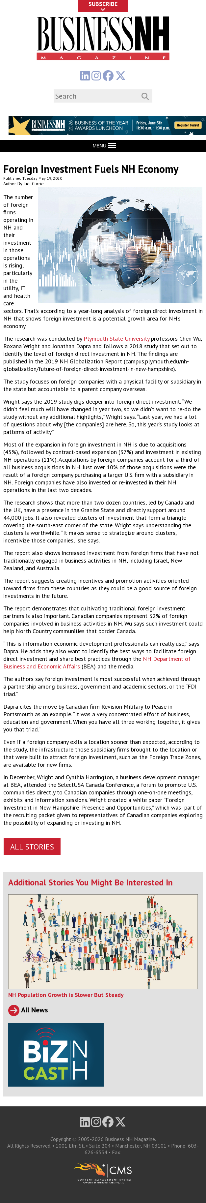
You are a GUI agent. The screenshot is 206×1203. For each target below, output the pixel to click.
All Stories (32, 847)
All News (28, 1009)
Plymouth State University (116, 338)
